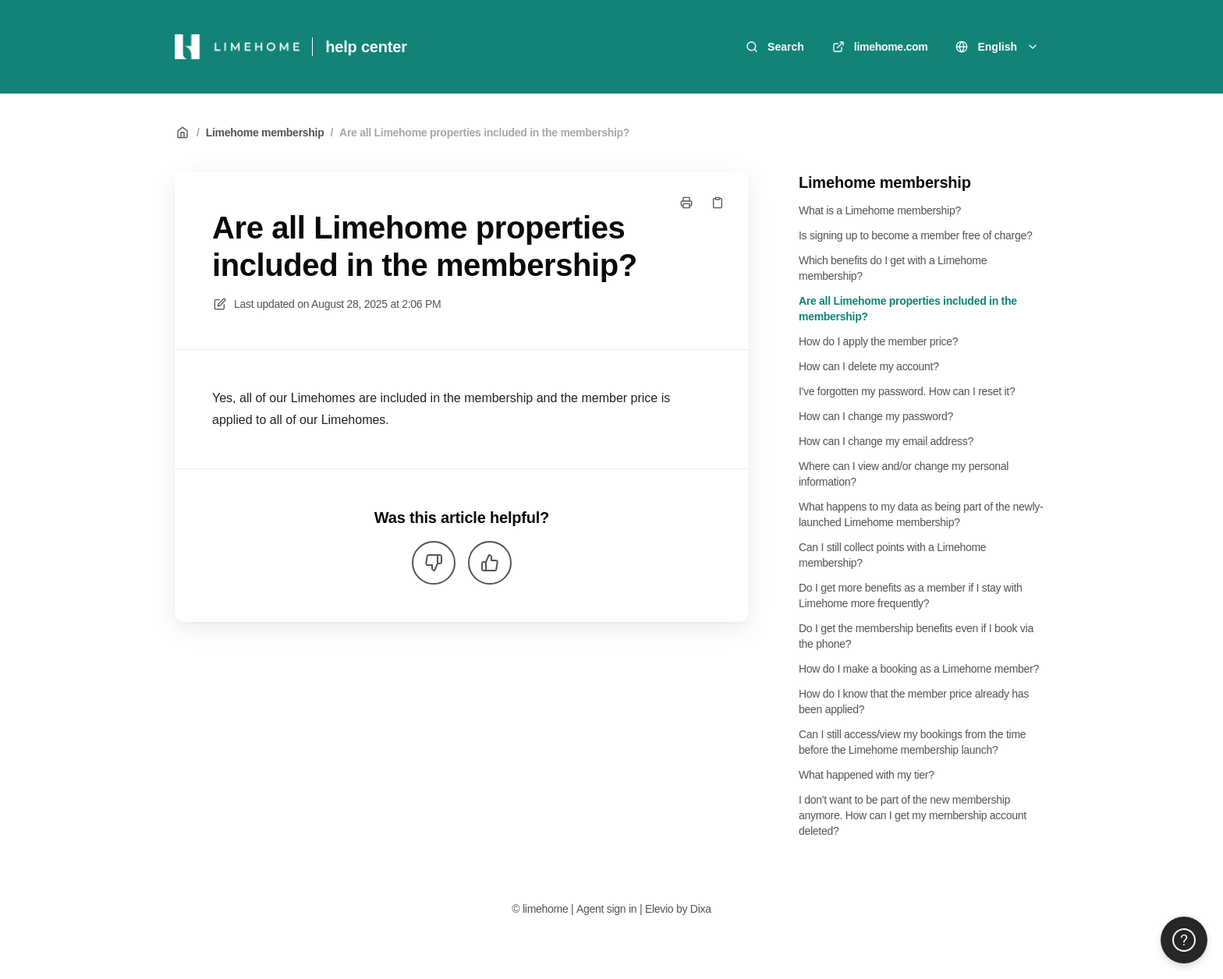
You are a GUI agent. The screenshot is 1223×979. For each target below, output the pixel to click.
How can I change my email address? (886, 441)
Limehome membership (265, 132)
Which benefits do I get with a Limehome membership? (893, 268)
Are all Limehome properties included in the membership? (484, 132)
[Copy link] (717, 202)
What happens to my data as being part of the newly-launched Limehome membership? (921, 514)
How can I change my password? (876, 416)
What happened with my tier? (866, 775)
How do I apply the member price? (878, 341)
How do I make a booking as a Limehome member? (919, 669)
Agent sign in (606, 909)
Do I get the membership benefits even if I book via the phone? (916, 636)
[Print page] (686, 202)
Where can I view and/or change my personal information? (904, 474)
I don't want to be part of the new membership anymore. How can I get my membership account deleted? (912, 815)
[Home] (237, 46)
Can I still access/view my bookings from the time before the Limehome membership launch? (912, 742)
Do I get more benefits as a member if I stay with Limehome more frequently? (911, 595)
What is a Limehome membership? (880, 210)
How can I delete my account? (869, 366)
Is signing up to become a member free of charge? (915, 235)
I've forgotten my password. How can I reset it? (907, 391)
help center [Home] (366, 46)
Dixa (700, 909)
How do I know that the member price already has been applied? (914, 701)
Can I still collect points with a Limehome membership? (892, 555)
